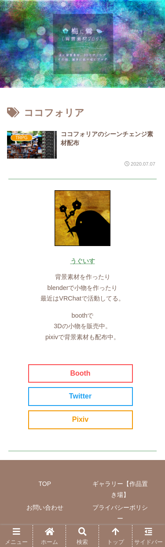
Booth (80, 373)
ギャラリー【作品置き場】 (120, 489)
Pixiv (80, 419)
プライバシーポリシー (120, 513)
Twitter (80, 396)
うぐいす (82, 260)
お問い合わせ (44, 507)
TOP (44, 483)
